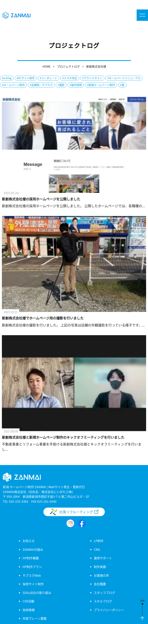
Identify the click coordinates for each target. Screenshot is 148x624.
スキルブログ (103, 601)
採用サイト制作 (33, 584)
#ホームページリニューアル (124, 78)
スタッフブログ (104, 592)
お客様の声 (101, 575)
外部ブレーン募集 (35, 618)
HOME (46, 66)
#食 (122, 85)
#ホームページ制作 (13, 85)
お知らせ (29, 540)
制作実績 (100, 566)
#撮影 (61, 85)
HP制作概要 (31, 558)
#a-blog (7, 78)
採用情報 (29, 610)
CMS (97, 549)
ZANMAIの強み (33, 549)
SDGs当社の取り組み (37, 592)
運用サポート (103, 558)
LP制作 (98, 540)
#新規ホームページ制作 (101, 85)
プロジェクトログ (68, 66)
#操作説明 (76, 85)
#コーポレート (48, 78)
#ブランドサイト (92, 78)
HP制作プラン (32, 566)
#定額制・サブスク (41, 85)
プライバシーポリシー (109, 610)
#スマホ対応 (69, 78)
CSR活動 (28, 601)
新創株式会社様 (96, 66)
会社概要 (100, 584)
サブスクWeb (32, 575)
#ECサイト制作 (26, 78)
